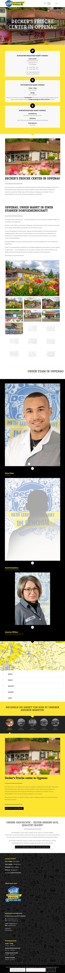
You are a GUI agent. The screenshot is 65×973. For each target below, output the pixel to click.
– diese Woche (12, 861)
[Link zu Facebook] (58, 3)
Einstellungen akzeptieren (17, 970)
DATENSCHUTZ (8, 930)
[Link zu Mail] (56, 3)
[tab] (9, 725)
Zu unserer (13, 873)
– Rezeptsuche (11, 870)
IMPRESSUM (8, 928)
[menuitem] (44, 3)
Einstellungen (50, 970)
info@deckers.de (13, 923)
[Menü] (48, 3)
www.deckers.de (12, 925)
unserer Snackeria (12, 867)
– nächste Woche (13, 864)
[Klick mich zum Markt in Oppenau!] (14, 808)
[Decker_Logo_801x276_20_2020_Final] (27, 3)
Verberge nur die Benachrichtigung (35, 970)
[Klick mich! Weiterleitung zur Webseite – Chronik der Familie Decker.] (32, 847)
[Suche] (44, 3)
